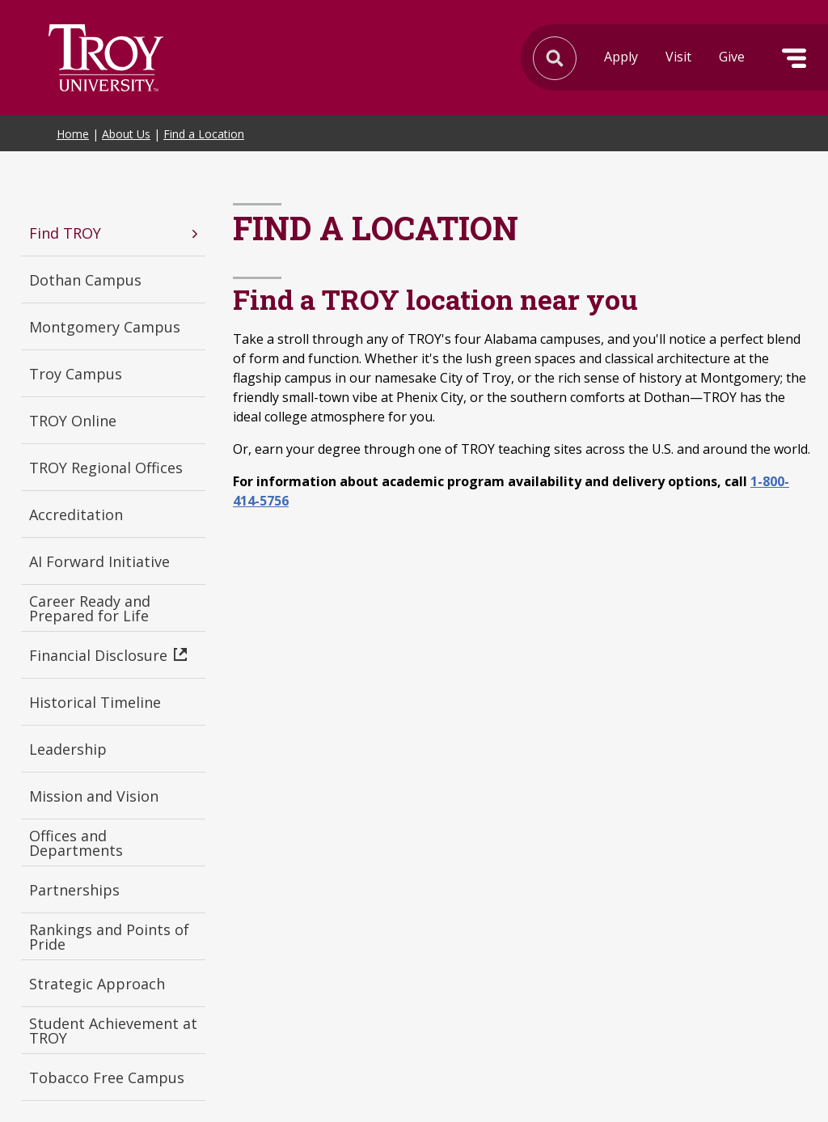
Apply (621, 57)
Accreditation (76, 514)
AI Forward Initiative (99, 561)
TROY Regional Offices (106, 467)
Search (106, 57)
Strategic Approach (97, 983)
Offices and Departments (76, 843)
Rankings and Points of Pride (109, 937)
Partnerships (74, 890)
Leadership (68, 749)
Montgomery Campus (104, 327)
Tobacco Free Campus (106, 1077)
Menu (794, 58)
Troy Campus (75, 373)
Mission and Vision (93, 796)
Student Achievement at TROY (113, 1031)
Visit (678, 57)
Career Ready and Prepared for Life (89, 608)
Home (73, 134)
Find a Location (203, 134)
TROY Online (72, 420)
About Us (126, 134)
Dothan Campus (85, 280)
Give (732, 57)
